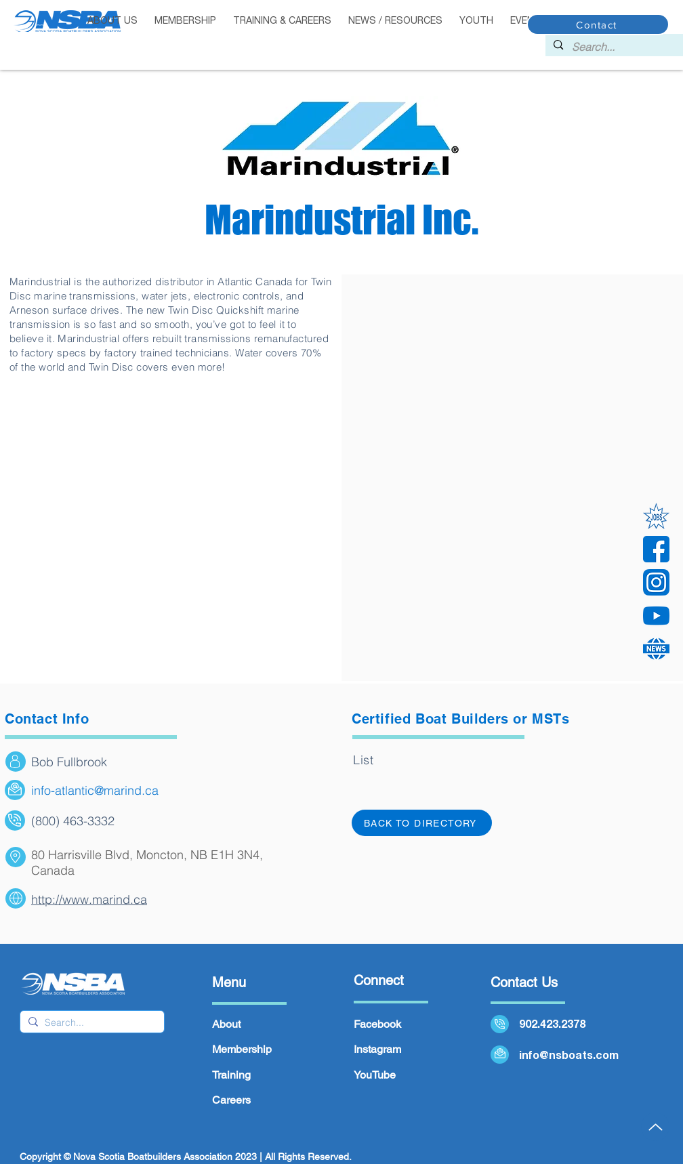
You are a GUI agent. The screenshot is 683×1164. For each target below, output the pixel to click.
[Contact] (597, 24)
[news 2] (656, 649)
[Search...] (622, 47)
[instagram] (656, 582)
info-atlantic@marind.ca (95, 790)
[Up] (655, 1127)
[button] (185, 21)
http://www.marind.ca (89, 899)
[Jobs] (656, 516)
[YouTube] (656, 615)
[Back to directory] (422, 823)
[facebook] (656, 549)
